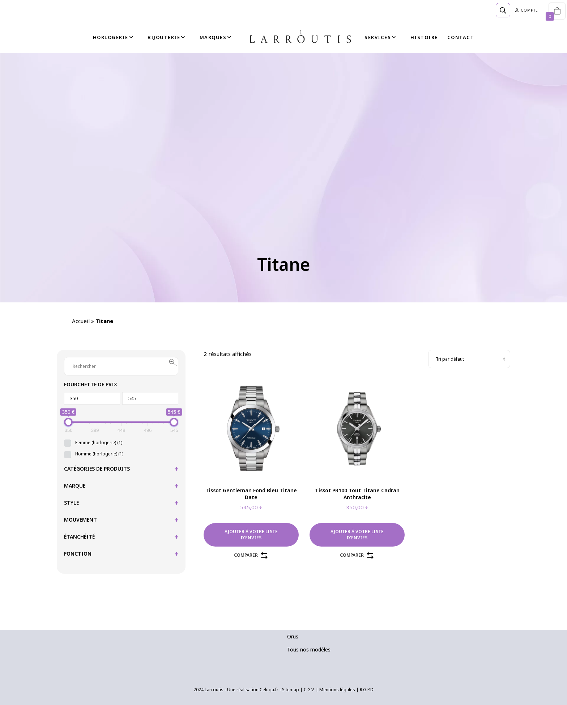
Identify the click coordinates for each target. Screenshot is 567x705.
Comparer (251, 555)
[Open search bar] (503, 10)
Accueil (81, 320)
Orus (292, 636)
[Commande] (469, 359)
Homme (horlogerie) (99, 454)
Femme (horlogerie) (98, 442)
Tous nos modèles (309, 649)
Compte (526, 10)
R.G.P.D (367, 690)
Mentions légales (337, 690)
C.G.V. (309, 690)
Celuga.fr (269, 690)
